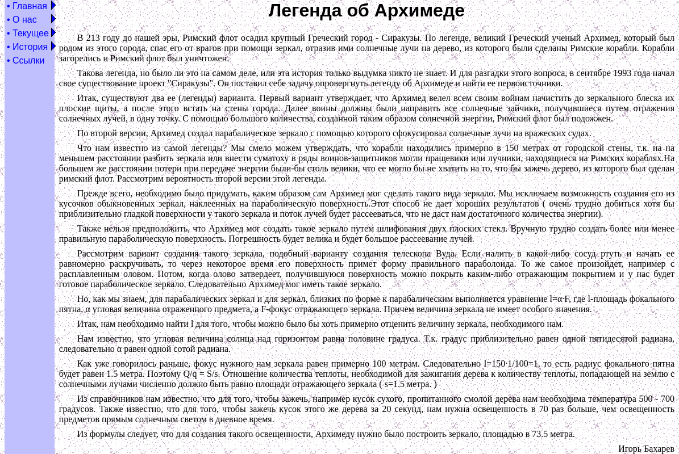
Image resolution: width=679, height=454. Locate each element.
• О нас (22, 19)
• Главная (27, 6)
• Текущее (28, 33)
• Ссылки (25, 60)
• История (27, 47)
